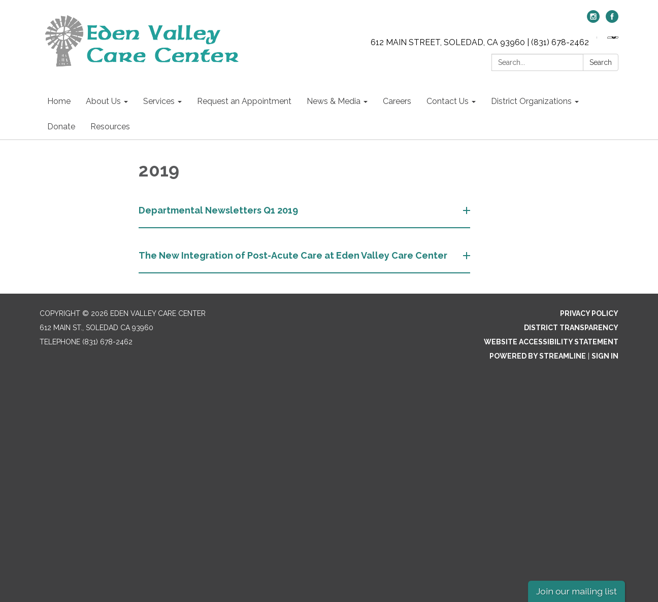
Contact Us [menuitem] (447, 101)
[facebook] (612, 20)
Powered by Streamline (537, 356)
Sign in (604, 356)
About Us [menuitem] (103, 101)
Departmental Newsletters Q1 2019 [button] (219, 210)
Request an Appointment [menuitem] (244, 101)
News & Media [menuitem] (333, 101)
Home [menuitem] (59, 101)
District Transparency (571, 328)
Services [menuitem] (159, 101)
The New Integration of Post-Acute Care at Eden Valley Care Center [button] (294, 255)
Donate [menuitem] (61, 126)
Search (600, 62)
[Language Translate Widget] (612, 38)
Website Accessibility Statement (551, 342)
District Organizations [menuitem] (531, 101)
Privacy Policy (589, 313)
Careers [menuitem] (397, 101)
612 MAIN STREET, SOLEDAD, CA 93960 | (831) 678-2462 (480, 42)
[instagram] (593, 20)
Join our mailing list (576, 591)
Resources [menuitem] (110, 126)
